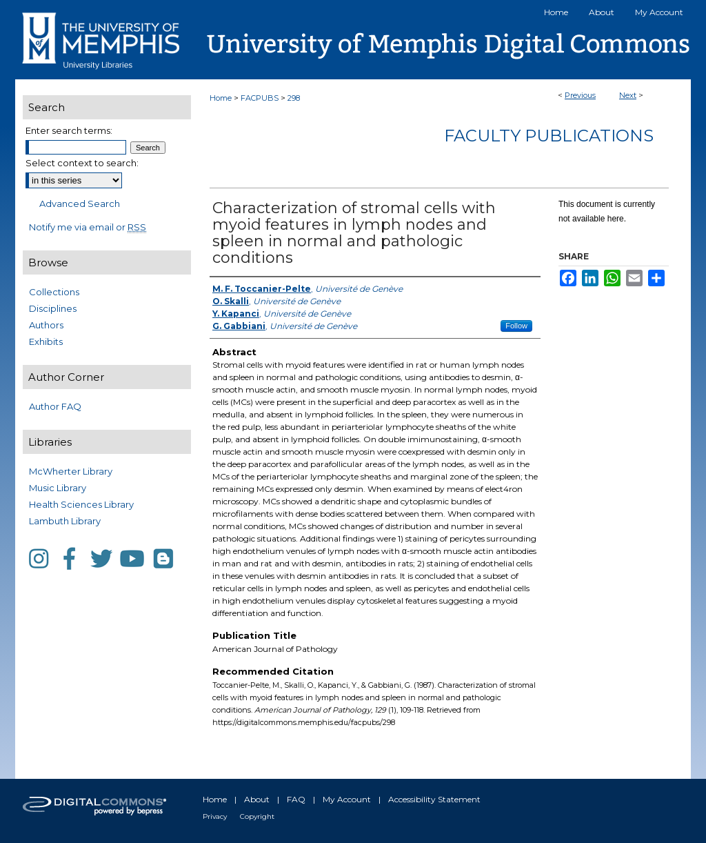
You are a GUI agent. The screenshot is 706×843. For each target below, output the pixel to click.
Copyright (257, 816)
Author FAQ (55, 406)
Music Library (57, 487)
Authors (46, 324)
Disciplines (53, 308)
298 (294, 98)
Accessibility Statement (434, 799)
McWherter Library (70, 471)
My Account (347, 799)
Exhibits (46, 341)
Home (221, 98)
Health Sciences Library (81, 504)
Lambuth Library (65, 520)
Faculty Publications (549, 136)
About (257, 799)
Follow (516, 325)
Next (627, 95)
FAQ (296, 799)
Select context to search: (82, 162)
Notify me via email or (87, 226)
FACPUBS (260, 98)
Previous (580, 95)
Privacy (215, 816)
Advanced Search (79, 203)
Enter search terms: (69, 130)
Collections (54, 291)
